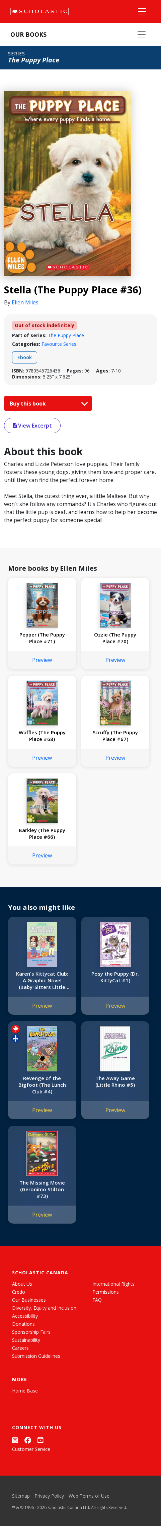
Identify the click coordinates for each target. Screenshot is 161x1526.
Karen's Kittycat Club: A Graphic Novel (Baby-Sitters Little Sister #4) (42, 980)
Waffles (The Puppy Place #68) (42, 735)
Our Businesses (29, 1300)
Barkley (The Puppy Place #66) (42, 833)
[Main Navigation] (142, 11)
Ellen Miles (25, 302)
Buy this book (47, 403)
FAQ (97, 1300)
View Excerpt (32, 425)
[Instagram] (15, 1440)
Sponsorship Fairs (31, 1332)
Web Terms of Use (89, 1496)
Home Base (25, 1390)
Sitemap (21, 1496)
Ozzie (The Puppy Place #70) (115, 638)
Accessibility (25, 1316)
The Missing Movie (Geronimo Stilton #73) (42, 1189)
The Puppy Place (66, 335)
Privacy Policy (49, 1496)
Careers (20, 1348)
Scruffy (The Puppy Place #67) (115, 735)
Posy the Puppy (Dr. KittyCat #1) (115, 977)
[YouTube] (40, 1440)
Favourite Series (59, 344)
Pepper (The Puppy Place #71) (42, 638)
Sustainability (26, 1340)
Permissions (105, 1292)
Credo (18, 1292)
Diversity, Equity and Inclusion (44, 1308)
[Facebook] (27, 1440)
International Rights (113, 1284)
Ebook (24, 357)
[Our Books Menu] (142, 34)
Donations (23, 1324)
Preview (42, 660)
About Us (22, 1284)
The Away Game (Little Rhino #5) (115, 1081)
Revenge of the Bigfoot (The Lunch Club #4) (42, 1085)
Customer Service (31, 1449)
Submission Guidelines (36, 1356)
